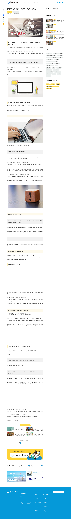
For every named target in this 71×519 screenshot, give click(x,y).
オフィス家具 (44, 511)
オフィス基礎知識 (33, 2)
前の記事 (22, 440)
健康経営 (56, 61)
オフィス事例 (60, 57)
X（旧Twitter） (25, 465)
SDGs (54, 67)
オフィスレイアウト (49, 61)
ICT (53, 65)
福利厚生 (61, 53)
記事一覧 (23, 443)
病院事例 (56, 53)
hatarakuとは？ (23, 493)
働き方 (25, 2)
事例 (28, 2)
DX (35, 505)
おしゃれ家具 (59, 67)
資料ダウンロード (53, 2)
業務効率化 (48, 67)
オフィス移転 (57, 59)
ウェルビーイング (49, 53)
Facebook (38, 465)
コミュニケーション (16, 11)
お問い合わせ (59, 491)
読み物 (38, 2)
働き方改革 (54, 57)
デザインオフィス (49, 69)
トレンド (42, 2)
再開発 (59, 73)
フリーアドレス (60, 55)
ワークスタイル (56, 69)
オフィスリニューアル (49, 59)
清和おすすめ (49, 73)
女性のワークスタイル (50, 71)
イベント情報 (47, 2)
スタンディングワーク (50, 63)
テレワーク (48, 57)
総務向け (48, 65)
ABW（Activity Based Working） (51, 55)
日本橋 (54, 73)
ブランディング (57, 63)
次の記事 (27, 440)
